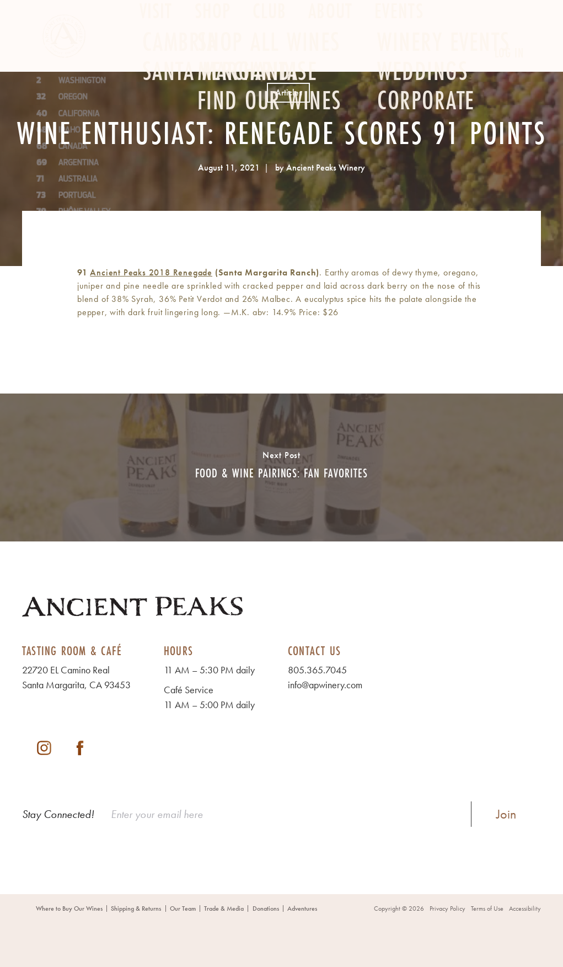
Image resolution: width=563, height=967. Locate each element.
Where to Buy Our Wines (69, 908)
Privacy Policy (447, 908)
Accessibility (525, 908)
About (330, 53)
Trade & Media (224, 908)
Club (269, 53)
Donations (266, 908)
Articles (288, 92)
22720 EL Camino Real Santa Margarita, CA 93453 (76, 677)
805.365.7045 (317, 669)
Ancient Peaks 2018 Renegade (151, 272)
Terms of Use (487, 908)
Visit (156, 53)
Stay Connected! (58, 814)
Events (398, 53)
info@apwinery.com (325, 684)
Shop (213, 53)
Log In (509, 53)
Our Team (183, 908)
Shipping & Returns (136, 908)
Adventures (302, 908)
